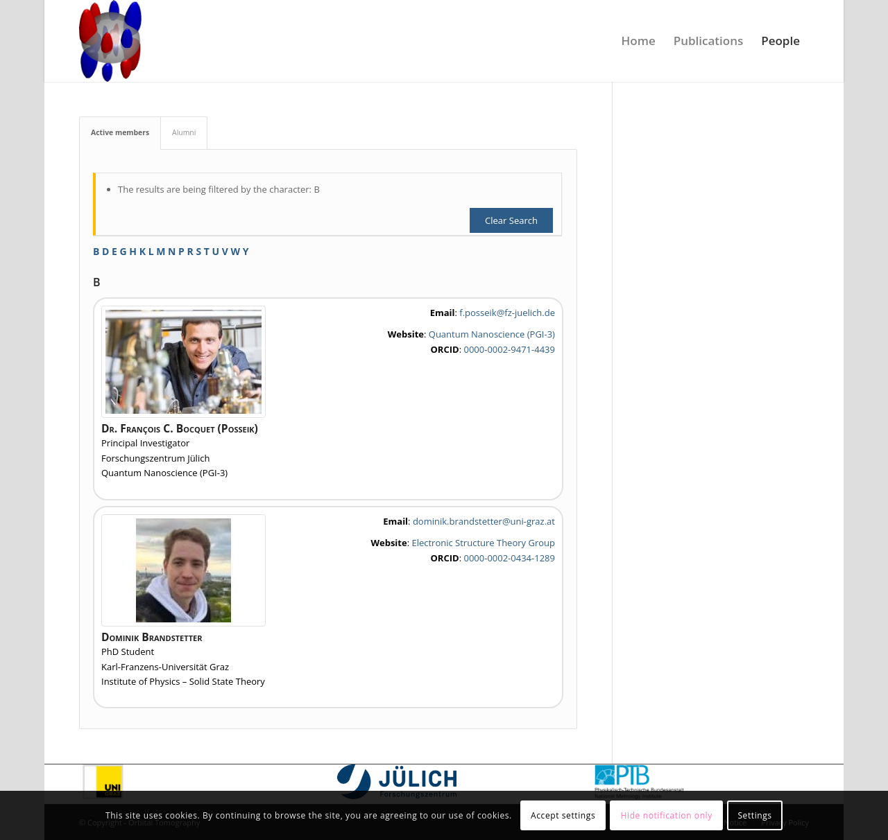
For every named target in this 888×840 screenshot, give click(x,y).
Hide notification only (666, 815)
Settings (754, 815)
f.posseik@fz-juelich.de (507, 312)
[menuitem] (639, 41)
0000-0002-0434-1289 (508, 558)
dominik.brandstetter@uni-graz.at (484, 521)
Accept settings (563, 815)
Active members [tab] (120, 132)
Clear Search (511, 220)
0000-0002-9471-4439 (508, 349)
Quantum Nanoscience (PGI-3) (492, 334)
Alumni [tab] (184, 132)
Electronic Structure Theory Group (483, 542)
